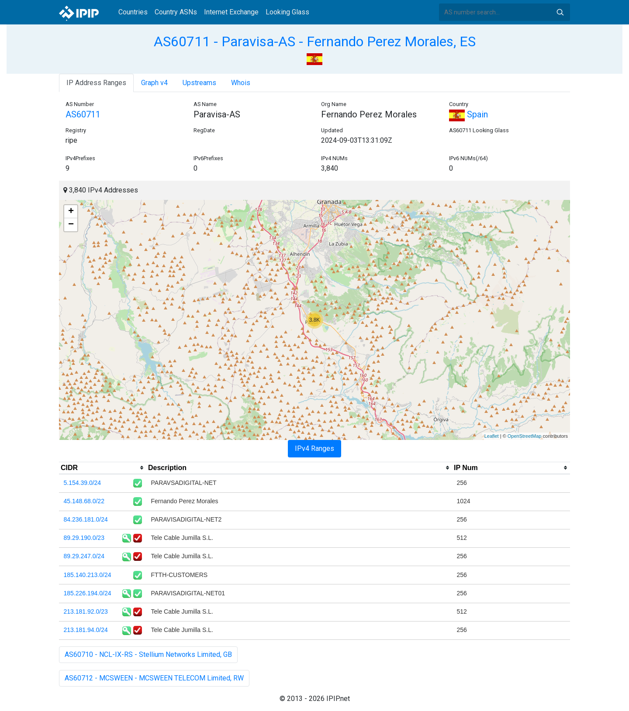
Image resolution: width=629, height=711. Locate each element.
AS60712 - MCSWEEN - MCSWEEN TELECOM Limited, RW (154, 678)
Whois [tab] (240, 83)
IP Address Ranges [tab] (96, 83)
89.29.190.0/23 (84, 537)
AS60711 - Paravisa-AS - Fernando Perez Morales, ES (315, 41)
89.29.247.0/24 (84, 556)
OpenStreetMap (525, 436)
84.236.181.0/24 (86, 519)
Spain (468, 114)
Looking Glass (287, 12)
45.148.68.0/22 (84, 501)
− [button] (71, 224)
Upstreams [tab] (199, 83)
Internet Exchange (231, 12)
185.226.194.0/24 (87, 593)
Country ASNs (176, 12)
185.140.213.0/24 (87, 574)
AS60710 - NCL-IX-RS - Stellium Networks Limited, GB (148, 654)
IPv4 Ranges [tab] (314, 448)
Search (560, 12)
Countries (133, 12)
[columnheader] (102, 468)
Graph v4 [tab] (154, 83)
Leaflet (491, 436)
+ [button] (71, 211)
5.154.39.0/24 (82, 482)
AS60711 (83, 114)
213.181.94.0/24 (86, 629)
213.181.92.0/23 (86, 611)
